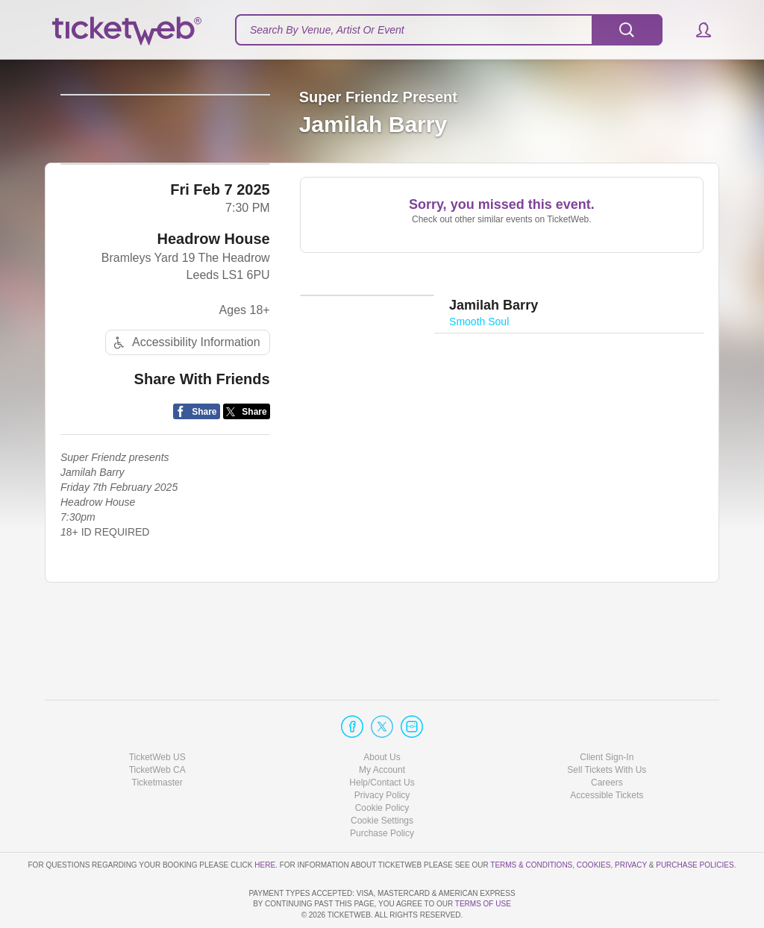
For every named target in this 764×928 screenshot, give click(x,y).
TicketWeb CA (157, 727)
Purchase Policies (694, 822)
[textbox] (449, 30)
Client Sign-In (606, 714)
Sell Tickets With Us (606, 727)
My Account (382, 727)
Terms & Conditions (531, 822)
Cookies (594, 822)
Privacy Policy (382, 752)
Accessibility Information (185, 411)
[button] (696, 30)
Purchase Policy (382, 791)
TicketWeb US (157, 714)
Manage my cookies (382, 778)
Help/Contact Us (381, 740)
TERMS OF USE (483, 904)
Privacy (631, 822)
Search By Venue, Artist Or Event (327, 30)
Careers (607, 740)
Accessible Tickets (606, 752)
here (264, 822)
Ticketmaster (157, 740)
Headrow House (213, 308)
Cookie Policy (382, 765)
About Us (381, 714)
